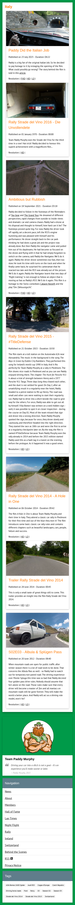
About (8, 798)
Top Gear (15, 215)
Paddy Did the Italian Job (29, 50)
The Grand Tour (31, 215)
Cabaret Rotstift (47, 283)
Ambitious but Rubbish (27, 199)
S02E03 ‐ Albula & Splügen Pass (35, 652)
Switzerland (12, 845)
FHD (23, 78)
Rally (8, 831)
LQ (33, 78)
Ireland (9, 838)
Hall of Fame (12, 811)
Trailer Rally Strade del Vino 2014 (36, 580)
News (8, 791)
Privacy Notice (13, 865)
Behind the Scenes (16, 852)
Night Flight (12, 825)
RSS (7, 858)
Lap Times (11, 818)
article (22, 73)
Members (10, 805)
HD (28, 78)
